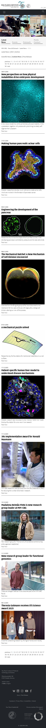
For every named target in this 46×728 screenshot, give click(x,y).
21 (13, 64)
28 (30, 64)
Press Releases (27, 57)
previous (7, 61)
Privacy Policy (19, 701)
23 (18, 64)
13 (33, 61)
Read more (4, 131)
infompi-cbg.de (6, 683)
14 (36, 61)
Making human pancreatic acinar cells (20, 143)
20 (10, 64)
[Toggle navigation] (4, 12)
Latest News (3, 41)
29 (32, 64)
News (18, 695)
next (8, 66)
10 (26, 61)
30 (35, 64)
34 (5, 66)
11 (28, 61)
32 (40, 64)
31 (37, 64)
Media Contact (37, 41)
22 (15, 64)
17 (43, 61)
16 (41, 61)
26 (25, 64)
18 (5, 64)
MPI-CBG (4, 48)
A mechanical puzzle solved (15, 327)
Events (14, 42)
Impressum (12, 701)
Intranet (34, 701)
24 (20, 64)
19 (8, 64)
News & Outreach (13, 48)
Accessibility (27, 701)
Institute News (17, 57)
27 (28, 64)
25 (23, 64)
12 (31, 61)
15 (38, 61)
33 (42, 64)
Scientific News (6, 57)
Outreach (27, 42)
